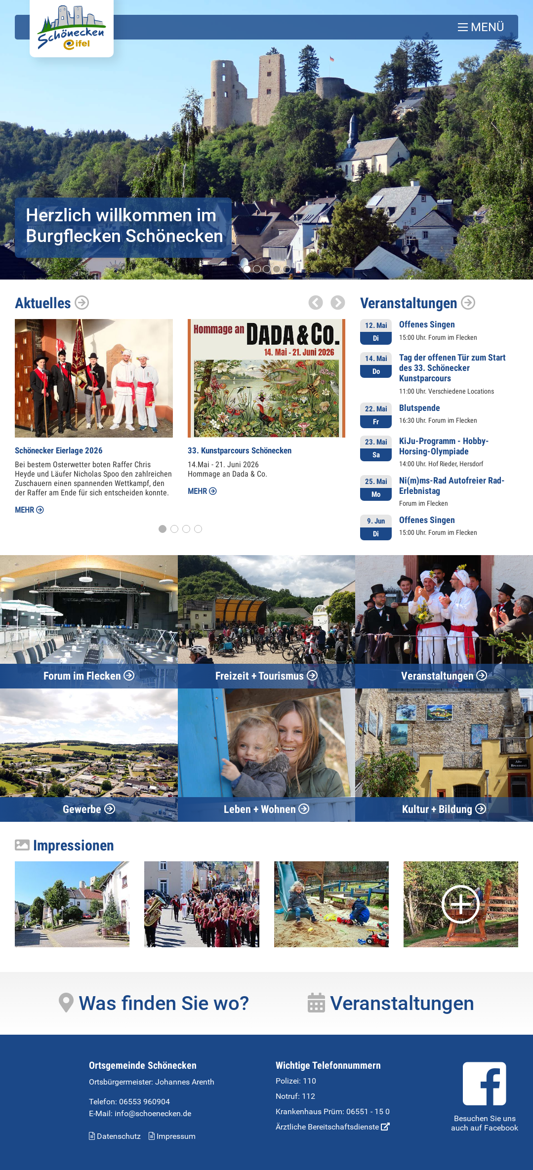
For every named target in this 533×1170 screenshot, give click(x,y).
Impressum (172, 1135)
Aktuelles (52, 303)
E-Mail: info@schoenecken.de (140, 1113)
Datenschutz (115, 1135)
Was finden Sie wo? (154, 1002)
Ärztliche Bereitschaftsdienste (333, 1126)
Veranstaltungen (418, 303)
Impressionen (64, 844)
